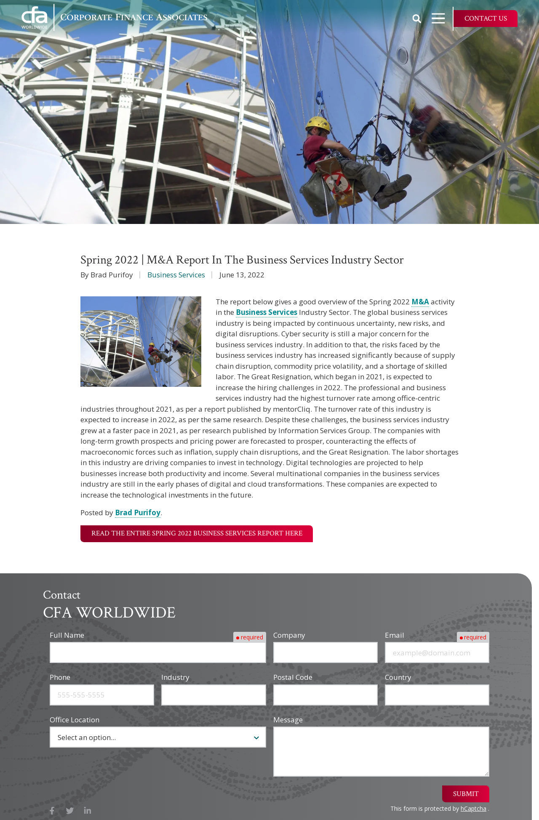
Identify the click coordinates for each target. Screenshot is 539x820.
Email (394, 635)
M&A (420, 301)
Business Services (176, 275)
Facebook (52, 811)
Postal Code (292, 677)
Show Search (417, 18)
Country (398, 677)
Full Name (67, 635)
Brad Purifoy (137, 512)
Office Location (74, 719)
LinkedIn (88, 811)
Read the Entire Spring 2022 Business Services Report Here (196, 533)
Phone (60, 677)
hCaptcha (473, 808)
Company (289, 635)
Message (288, 719)
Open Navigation (442, 18)
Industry (175, 677)
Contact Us (485, 18)
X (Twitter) (70, 811)
